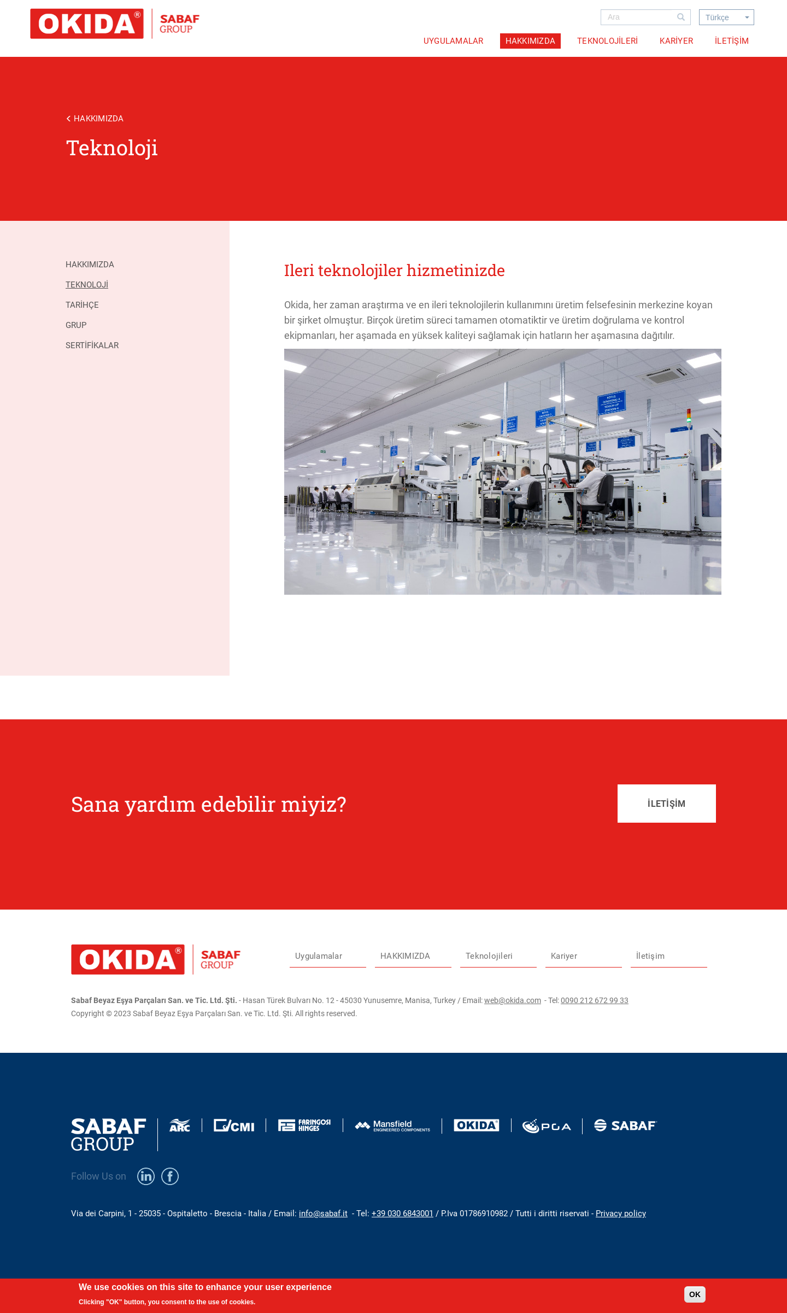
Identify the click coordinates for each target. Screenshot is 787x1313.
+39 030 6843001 (402, 1213)
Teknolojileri (607, 41)
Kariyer (676, 41)
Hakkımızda (90, 264)
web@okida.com (512, 1000)
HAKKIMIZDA (531, 41)
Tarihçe (82, 305)
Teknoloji (87, 285)
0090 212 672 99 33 (595, 1000)
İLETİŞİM (666, 804)
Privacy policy (621, 1213)
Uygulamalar (454, 41)
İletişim (732, 41)
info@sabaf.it (323, 1213)
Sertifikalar (92, 345)
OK (695, 1294)
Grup (76, 325)
